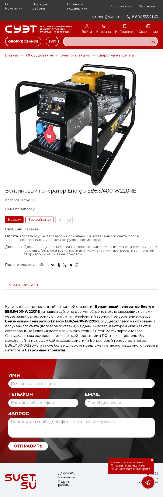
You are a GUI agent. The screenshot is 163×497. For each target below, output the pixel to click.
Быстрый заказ (39, 220)
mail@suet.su (109, 17)
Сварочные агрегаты (116, 55)
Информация (121, 6)
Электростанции (75, 55)
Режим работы (63, 483)
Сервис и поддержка (77, 6)
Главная (12, 55)
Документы (67, 473)
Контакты (147, 6)
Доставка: (13, 247)
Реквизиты (66, 477)
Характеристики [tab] (23, 285)
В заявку (14, 220)
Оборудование (23, 41)
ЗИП (52, 41)
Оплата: (11, 236)
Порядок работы (40, 6)
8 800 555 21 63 (145, 17)
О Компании (13, 6)
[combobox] (110, 41)
